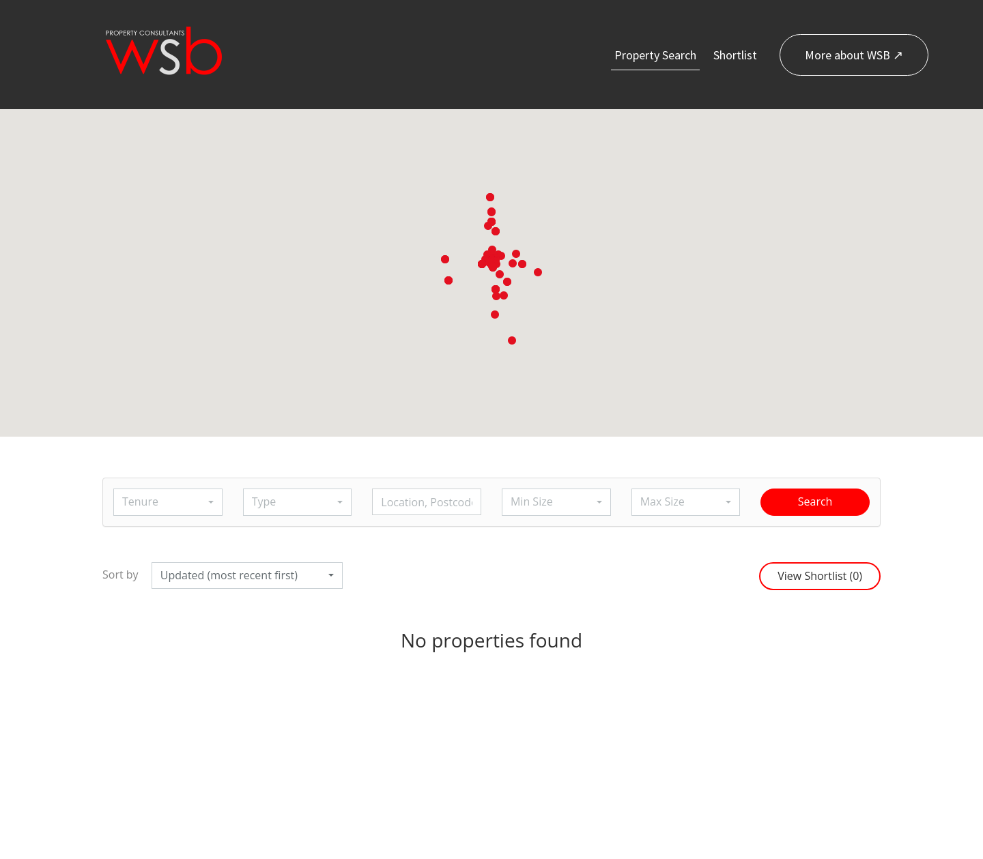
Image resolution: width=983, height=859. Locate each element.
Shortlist (735, 55)
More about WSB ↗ (854, 55)
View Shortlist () (820, 575)
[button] (493, 267)
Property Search (655, 55)
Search (815, 501)
